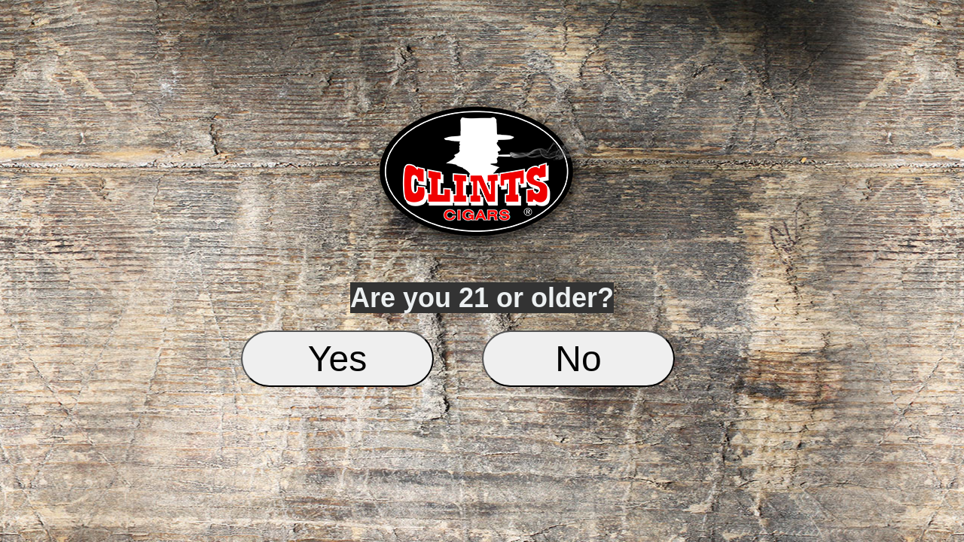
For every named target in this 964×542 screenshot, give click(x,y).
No (578, 359)
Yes (337, 359)
